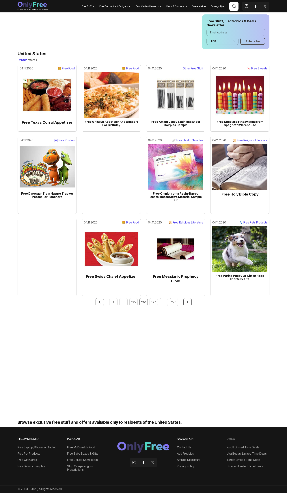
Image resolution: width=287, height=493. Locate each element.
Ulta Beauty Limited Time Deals (247, 453)
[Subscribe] (252, 41)
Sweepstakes (199, 6)
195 (133, 302)
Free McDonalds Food (81, 447)
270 (173, 302)
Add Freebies (185, 453)
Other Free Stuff (193, 68)
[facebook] (255, 6)
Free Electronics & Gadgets (115, 6)
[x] (264, 6)
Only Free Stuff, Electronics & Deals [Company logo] (32, 6)
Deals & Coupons (176, 6)
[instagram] (246, 6)
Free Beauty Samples (31, 466)
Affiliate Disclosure (188, 460)
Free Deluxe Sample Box (82, 460)
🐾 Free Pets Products (253, 222)
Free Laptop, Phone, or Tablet (37, 447)
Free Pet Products (29, 453)
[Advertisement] (107, 31)
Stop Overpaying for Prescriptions (80, 468)
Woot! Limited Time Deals (243, 447)
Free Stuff (88, 6)
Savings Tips (217, 6)
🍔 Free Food (66, 68)
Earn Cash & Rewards (149, 6)
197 (153, 302)
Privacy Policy (185, 466)
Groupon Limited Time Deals (245, 466)
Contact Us (184, 447)
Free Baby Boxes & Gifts (82, 453)
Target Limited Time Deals (243, 460)
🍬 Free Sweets (257, 68)
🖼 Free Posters (64, 140)
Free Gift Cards (27, 460)
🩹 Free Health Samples (187, 140)
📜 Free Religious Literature (250, 140)
